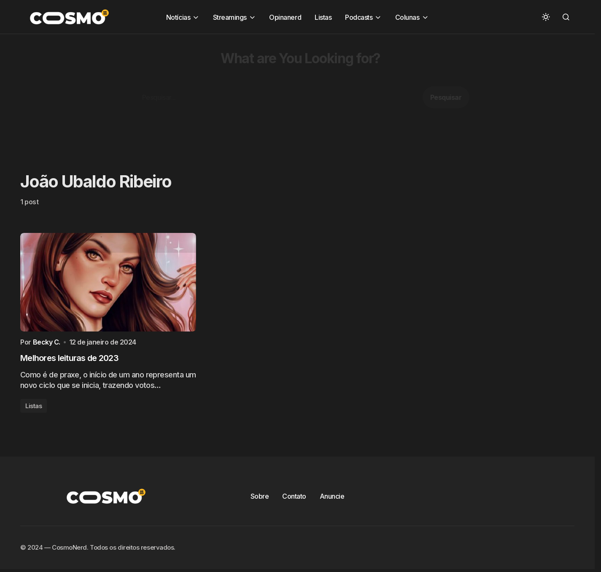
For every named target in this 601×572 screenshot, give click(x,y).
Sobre (260, 498)
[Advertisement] (253, 93)
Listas (33, 408)
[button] (545, 16)
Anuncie (332, 498)
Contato (294, 498)
